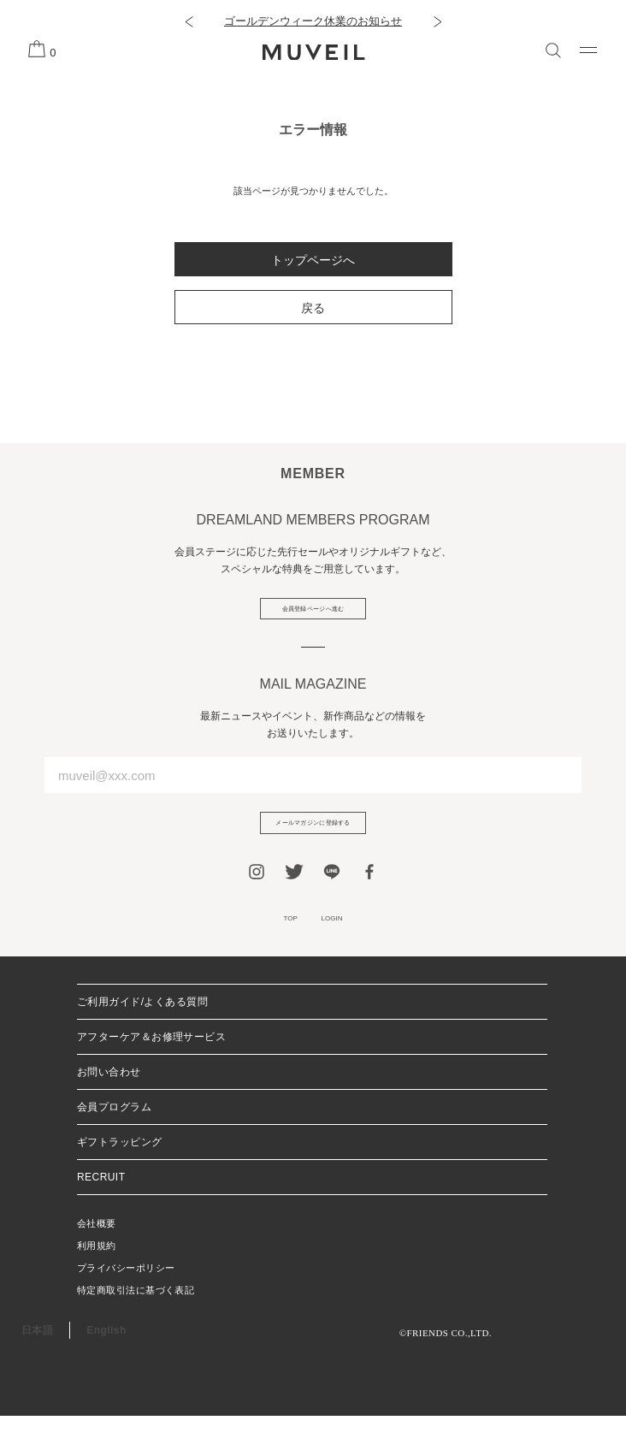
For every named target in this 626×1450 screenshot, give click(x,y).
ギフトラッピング (119, 1176)
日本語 (37, 1364)
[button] (188, 21)
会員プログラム (114, 1141)
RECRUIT (101, 1211)
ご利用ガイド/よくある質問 (142, 1036)
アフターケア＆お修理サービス (151, 1071)
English (106, 1364)
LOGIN (341, 948)
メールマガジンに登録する (313, 842)
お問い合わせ (109, 1106)
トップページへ (313, 260)
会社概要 (96, 1257)
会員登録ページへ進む (313, 615)
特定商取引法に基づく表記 (135, 1324)
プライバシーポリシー (125, 1302)
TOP (279, 948)
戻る (313, 308)
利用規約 (96, 1280)
